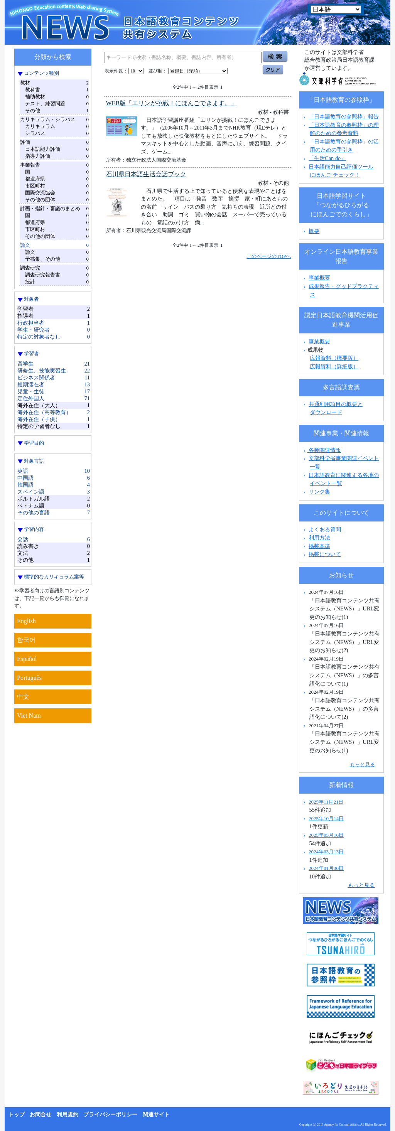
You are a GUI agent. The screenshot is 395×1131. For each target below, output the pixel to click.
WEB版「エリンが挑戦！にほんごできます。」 (171, 103)
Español (27, 659)
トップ (16, 1115)
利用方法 (319, 537)
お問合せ (40, 1115)
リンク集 (319, 492)
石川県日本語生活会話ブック (146, 174)
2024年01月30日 (326, 868)
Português (29, 677)
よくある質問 (325, 529)
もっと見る (362, 764)
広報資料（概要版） (334, 358)
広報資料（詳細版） (334, 366)
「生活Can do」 (327, 158)
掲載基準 (319, 546)
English (26, 621)
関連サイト (156, 1115)
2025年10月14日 (326, 818)
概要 (314, 231)
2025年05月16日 (326, 835)
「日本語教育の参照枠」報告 (344, 116)
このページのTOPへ (268, 256)
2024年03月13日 (326, 852)
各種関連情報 (321, 450)
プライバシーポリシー (110, 1115)
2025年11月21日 (326, 802)
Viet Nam (29, 715)
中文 (23, 696)
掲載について (325, 554)
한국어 (26, 640)
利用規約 (67, 1115)
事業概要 (319, 278)
